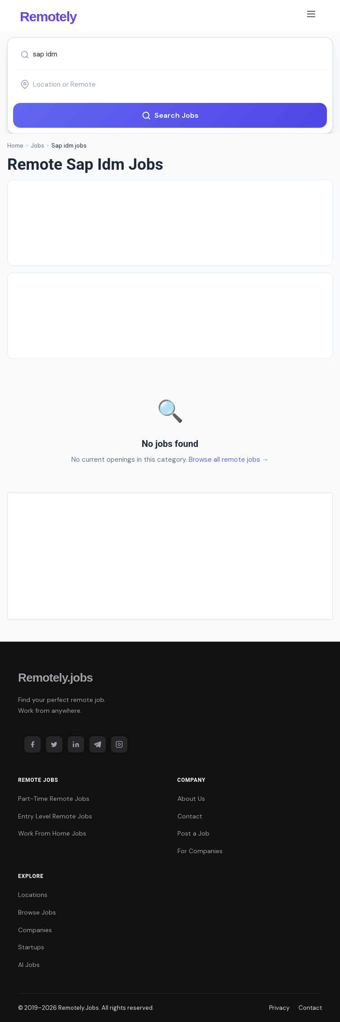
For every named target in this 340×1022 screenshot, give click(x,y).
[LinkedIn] (76, 744)
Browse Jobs (37, 912)
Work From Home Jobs (52, 833)
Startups (31, 947)
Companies (35, 930)
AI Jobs (29, 965)
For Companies (200, 851)
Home (15, 145)
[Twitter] (54, 744)
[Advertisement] (170, 223)
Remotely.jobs (55, 677)
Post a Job (193, 833)
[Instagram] (119, 744)
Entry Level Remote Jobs (55, 816)
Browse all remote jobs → (229, 459)
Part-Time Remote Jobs (53, 798)
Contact (189, 816)
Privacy (279, 1008)
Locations (32, 895)
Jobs (37, 145)
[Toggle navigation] (311, 16)
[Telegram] (97, 744)
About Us (191, 798)
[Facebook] (32, 744)
